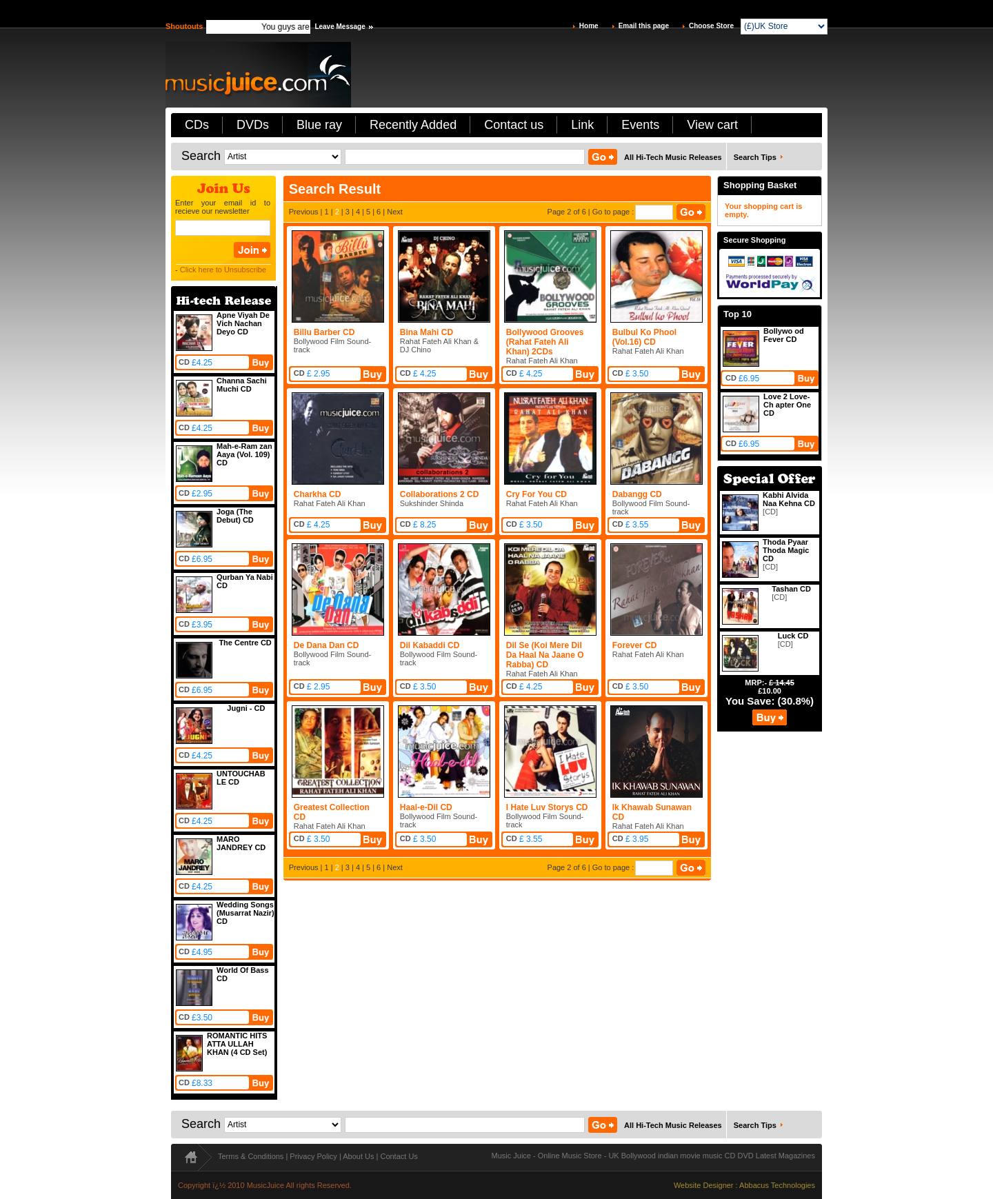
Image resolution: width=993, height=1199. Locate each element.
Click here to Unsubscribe (223, 269)
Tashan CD (791, 589)
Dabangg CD (637, 494)
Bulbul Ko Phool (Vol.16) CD (644, 337)
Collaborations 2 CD (439, 494)
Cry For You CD (536, 494)
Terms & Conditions (250, 1156)
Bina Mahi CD (426, 332)
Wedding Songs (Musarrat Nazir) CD (245, 912)
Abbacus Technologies (777, 1185)
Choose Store (711, 26)
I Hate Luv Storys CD (547, 807)
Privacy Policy (313, 1156)
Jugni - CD (246, 708)
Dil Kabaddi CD (430, 645)
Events (640, 125)
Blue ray (319, 125)
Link (582, 125)
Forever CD (634, 645)
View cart (712, 125)
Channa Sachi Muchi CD (242, 384)
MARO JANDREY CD (241, 843)
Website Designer (704, 1185)
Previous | (307, 212)
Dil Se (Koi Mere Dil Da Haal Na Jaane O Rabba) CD (545, 655)
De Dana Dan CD (326, 645)
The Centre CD (245, 642)
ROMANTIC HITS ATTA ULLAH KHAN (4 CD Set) (237, 1043)
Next (395, 212)
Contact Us (398, 1156)
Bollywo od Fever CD (783, 335)
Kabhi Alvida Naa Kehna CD (789, 499)
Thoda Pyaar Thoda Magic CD (786, 550)
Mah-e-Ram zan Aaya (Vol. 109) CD (244, 454)
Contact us (513, 125)
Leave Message (339, 26)
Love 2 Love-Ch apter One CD (787, 404)
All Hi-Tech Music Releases (673, 157)
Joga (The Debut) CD (235, 515)
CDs (197, 125)
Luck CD (793, 636)
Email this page (644, 26)
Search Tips (755, 157)
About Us (358, 1156)
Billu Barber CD (324, 332)
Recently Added (413, 125)
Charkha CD (317, 494)
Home (589, 26)
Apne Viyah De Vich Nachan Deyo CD (243, 323)
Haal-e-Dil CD (426, 807)
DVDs (253, 125)
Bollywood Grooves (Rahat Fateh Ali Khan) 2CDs (545, 342)
